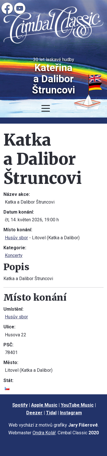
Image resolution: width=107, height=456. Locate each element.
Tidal (51, 412)
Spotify (20, 405)
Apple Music (44, 405)
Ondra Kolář (44, 432)
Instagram (71, 412)
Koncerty (14, 255)
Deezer (34, 412)
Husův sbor (16, 237)
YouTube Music (77, 405)
